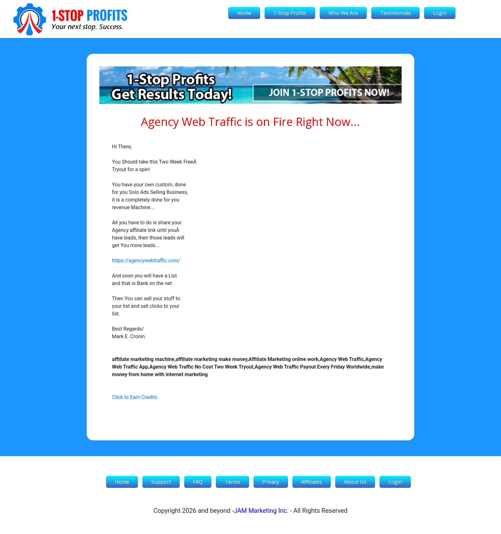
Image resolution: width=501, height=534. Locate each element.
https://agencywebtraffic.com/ (146, 261)
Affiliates (311, 481)
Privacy (270, 481)
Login (440, 12)
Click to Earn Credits (134, 397)
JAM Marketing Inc (260, 510)
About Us (355, 481)
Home (244, 12)
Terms (232, 481)
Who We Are (343, 12)
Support (161, 481)
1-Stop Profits (289, 12)
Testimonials (395, 12)
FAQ (198, 481)
